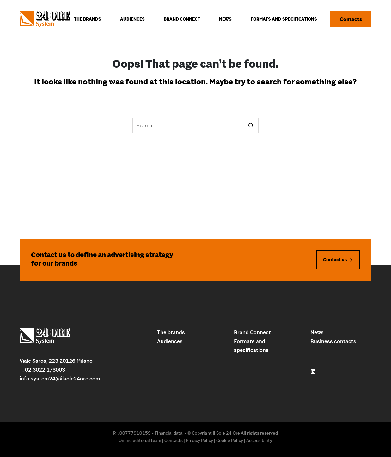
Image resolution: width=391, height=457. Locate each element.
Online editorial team (140, 440)
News (317, 332)
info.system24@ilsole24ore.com (60, 378)
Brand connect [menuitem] (182, 19)
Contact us (335, 259)
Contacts (351, 19)
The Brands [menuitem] (87, 19)
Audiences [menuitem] (132, 19)
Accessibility (259, 440)
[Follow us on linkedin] (313, 371)
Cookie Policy (229, 440)
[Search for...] (195, 125)
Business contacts (333, 341)
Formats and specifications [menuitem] (284, 19)
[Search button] (251, 125)
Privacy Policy (199, 440)
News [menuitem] (225, 19)
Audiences (170, 341)
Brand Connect (252, 332)
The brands (171, 332)
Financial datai (169, 433)
